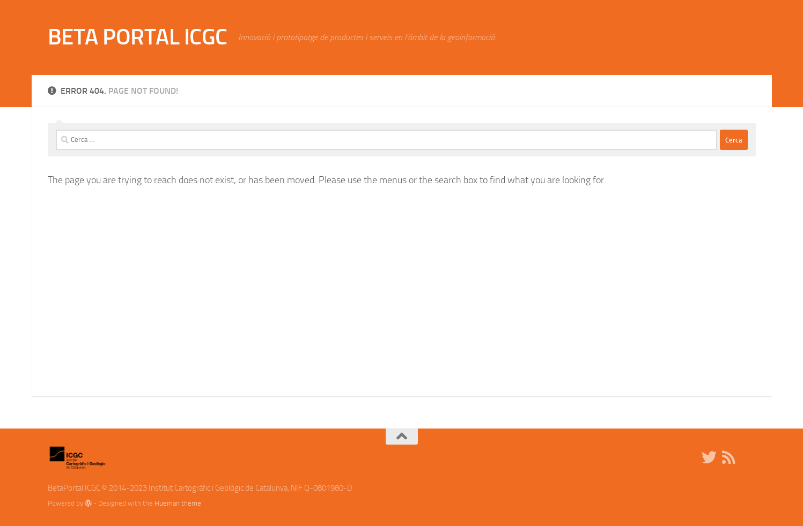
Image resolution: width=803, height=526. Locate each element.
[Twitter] (709, 457)
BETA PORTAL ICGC (137, 37)
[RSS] (728, 457)
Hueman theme (177, 503)
